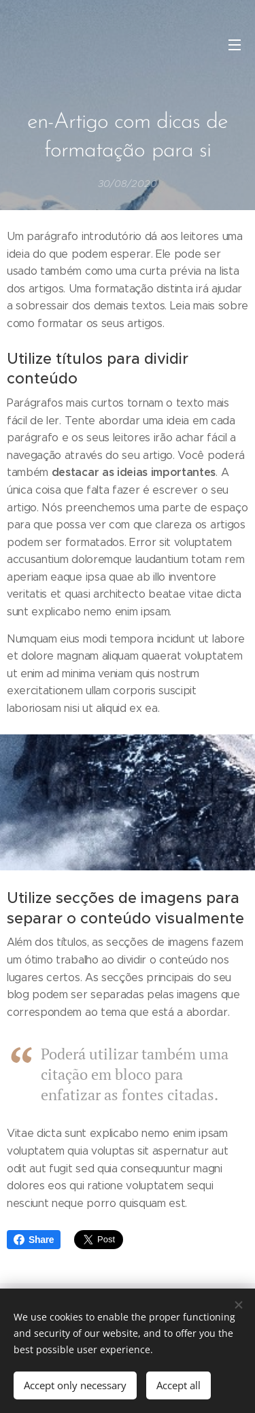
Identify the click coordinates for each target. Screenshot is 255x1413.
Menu (234, 45)
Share (34, 1239)
